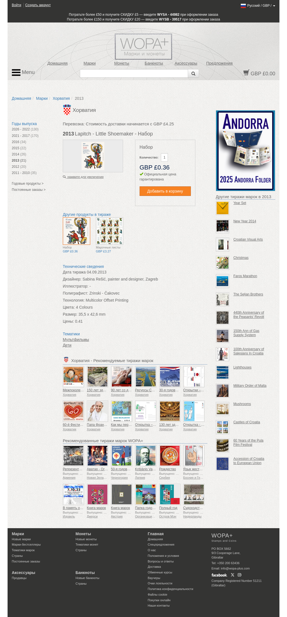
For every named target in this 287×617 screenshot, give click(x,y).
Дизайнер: (72, 279)
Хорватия (61, 98)
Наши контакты (159, 605)
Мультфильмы (76, 339)
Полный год (168, 508)
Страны (17, 555)
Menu (23, 72)
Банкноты (154, 63)
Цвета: (69, 307)
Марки (90, 63)
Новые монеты (86, 539)
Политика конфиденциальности (170, 589)
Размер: (70, 314)
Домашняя (57, 63)
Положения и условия (163, 555)
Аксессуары (186, 63)
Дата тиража (74, 272)
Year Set (239, 203)
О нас (152, 550)
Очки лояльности (160, 583)
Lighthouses (242, 367)
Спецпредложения (161, 544)
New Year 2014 (244, 221)
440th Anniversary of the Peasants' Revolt (248, 315)
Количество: (149, 157)
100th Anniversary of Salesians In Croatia (248, 351)
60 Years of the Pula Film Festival (248, 443)
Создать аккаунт (38, 5)
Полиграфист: (75, 293)
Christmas (241, 258)
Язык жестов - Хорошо (200, 469)
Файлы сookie (157, 594)
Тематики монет (87, 544)
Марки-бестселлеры (26, 544)
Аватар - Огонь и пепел (105, 469)
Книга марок (96, 508)
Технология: (74, 300)
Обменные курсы (160, 572)
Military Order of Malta (250, 386)
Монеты (121, 63)
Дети (67, 345)
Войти (16, 5)
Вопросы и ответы (161, 561)
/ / (257, 6)
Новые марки (21, 539)
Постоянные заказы (26, 561)
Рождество (167, 469)
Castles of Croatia (246, 422)
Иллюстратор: (75, 286)
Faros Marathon (245, 276)
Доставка (154, 566)
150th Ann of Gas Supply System (246, 333)
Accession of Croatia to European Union (248, 461)
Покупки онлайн (159, 600)
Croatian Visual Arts (248, 239)
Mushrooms (242, 404)
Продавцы (19, 578)
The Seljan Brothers (248, 294)
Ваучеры (154, 578)
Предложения (219, 63)
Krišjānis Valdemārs (150, 469)
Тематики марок (23, 550)
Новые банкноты (87, 578)
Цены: (68, 321)
